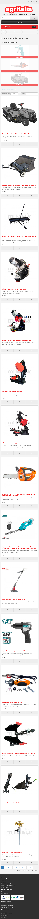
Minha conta (4, 912)
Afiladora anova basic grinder (12, 391)
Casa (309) (19, 57)
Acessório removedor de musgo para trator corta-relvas (19, 237)
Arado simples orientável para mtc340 (14, 803)
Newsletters (4, 917)
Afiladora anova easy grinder (11, 443)
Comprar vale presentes (7, 905)
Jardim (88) (19, 85)
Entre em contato (5, 892)
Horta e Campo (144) (19, 71)
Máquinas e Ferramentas (14, 32)
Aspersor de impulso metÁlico (12, 852)
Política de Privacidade (7, 883)
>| (31, 867)
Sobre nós (3, 880)
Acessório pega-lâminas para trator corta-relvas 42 (19, 185)
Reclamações (4, 887)
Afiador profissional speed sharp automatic (16, 340)
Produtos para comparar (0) (9, 89)
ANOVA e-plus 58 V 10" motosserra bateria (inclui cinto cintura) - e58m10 (18, 494)
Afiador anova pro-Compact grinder (14, 289)
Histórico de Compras (6, 914)
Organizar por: (6, 93)
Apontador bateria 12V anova (12, 702)
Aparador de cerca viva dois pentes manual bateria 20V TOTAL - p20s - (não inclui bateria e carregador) (19, 547)
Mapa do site (4, 893)
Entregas (3, 882)
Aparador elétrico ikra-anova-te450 (14, 599)
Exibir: (23, 93)
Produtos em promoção (7, 907)
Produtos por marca (6, 904)
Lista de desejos (5, 915)
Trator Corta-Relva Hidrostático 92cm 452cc (17, 134)
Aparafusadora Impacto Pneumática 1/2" (15, 651)
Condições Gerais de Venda (8, 885)
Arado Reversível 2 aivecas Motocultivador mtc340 (19, 753)
